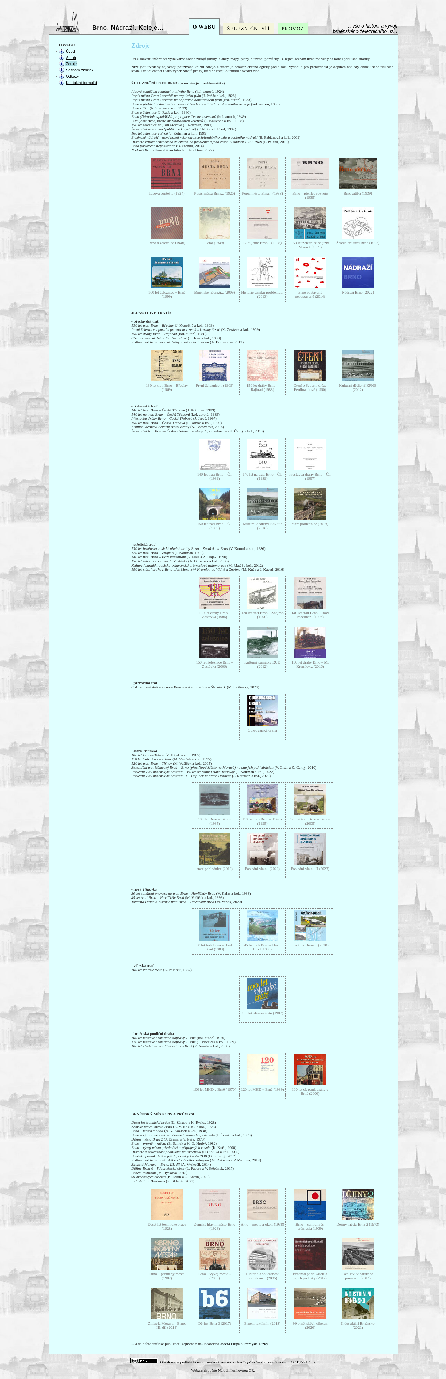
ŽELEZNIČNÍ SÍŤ (248, 28)
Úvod (70, 51)
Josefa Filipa (230, 1344)
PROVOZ (293, 28)
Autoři (71, 57)
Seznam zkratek (79, 70)
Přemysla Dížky (256, 1344)
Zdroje (71, 64)
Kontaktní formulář (81, 83)
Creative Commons (247, 1362)
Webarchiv (199, 1370)
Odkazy (72, 76)
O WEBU (204, 27)
